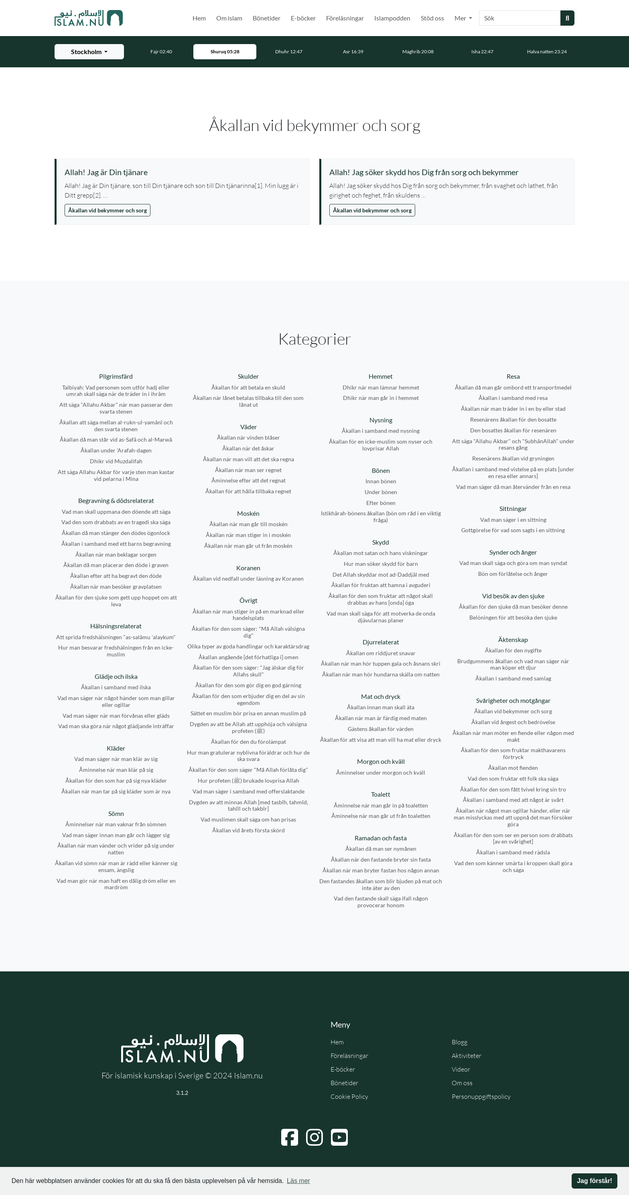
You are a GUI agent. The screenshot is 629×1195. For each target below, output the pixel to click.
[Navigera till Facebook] (289, 1137)
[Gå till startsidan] (89, 18)
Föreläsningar (345, 18)
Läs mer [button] (298, 1180)
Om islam (229, 18)
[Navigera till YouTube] (339, 1137)
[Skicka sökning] (567, 18)
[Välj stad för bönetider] (89, 51)
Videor (461, 1069)
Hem (199, 18)
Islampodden (392, 18)
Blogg (459, 1042)
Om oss (462, 1083)
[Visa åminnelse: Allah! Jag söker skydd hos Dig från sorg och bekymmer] (447, 172)
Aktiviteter (466, 1056)
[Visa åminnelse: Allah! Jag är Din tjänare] (183, 172)
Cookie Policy (349, 1096)
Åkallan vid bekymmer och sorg (107, 210)
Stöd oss (432, 18)
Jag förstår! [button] (594, 1180)
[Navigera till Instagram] (314, 1137)
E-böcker (303, 18)
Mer (461, 18)
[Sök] (520, 18)
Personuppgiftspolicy (481, 1096)
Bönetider (266, 18)
